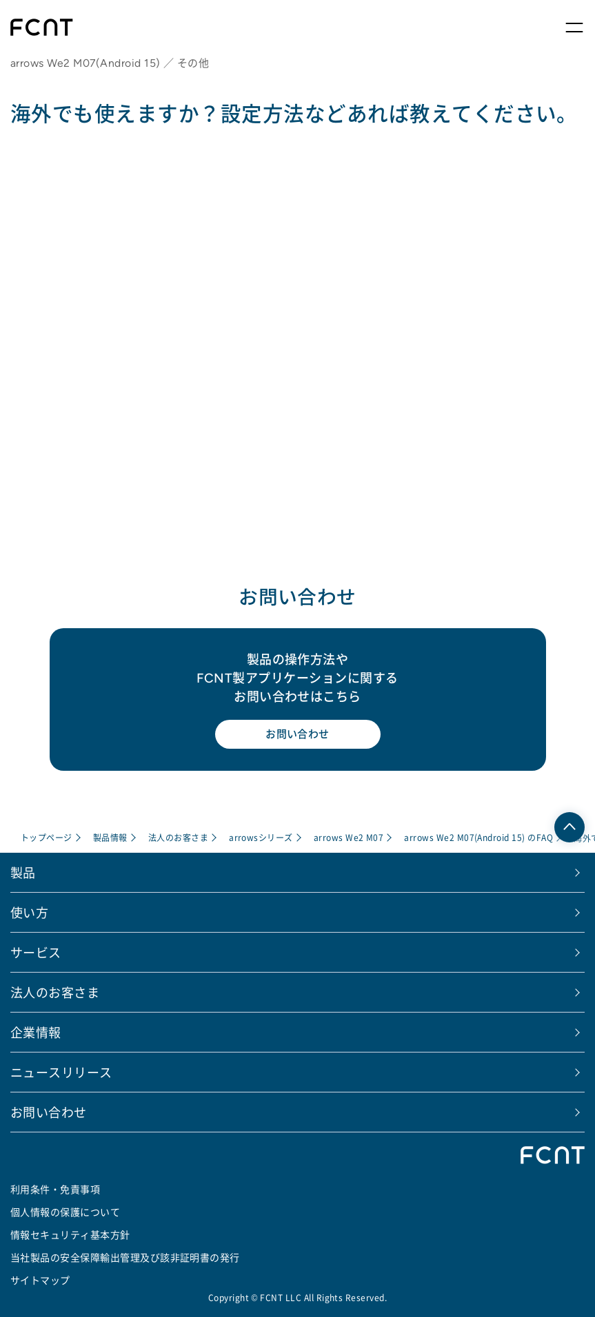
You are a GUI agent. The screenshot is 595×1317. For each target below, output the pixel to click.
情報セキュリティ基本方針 (70, 1234)
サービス (35, 951)
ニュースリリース (61, 1071)
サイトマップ (40, 1279)
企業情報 (35, 1031)
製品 (23, 871)
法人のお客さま (178, 837)
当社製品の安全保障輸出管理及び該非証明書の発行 (125, 1256)
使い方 (29, 911)
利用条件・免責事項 (55, 1188)
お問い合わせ (297, 733)
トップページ (46, 837)
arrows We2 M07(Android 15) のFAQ (479, 837)
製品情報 (110, 837)
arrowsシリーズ (261, 837)
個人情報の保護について (65, 1211)
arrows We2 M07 (349, 837)
